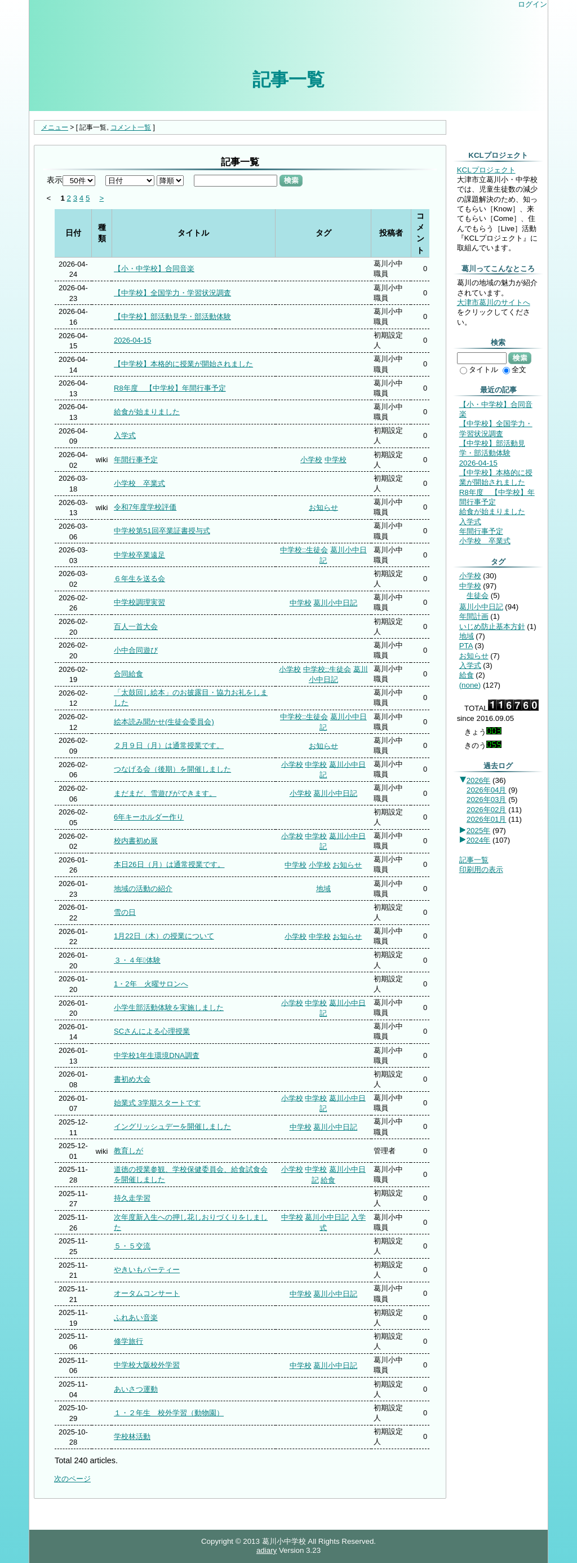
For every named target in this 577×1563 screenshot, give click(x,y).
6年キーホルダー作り (149, 817)
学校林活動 (132, 1436)
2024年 (479, 840)
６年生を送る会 (139, 578)
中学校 (336, 459)
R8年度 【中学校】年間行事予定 (170, 388)
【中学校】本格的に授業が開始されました (183, 364)
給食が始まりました (147, 412)
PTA (466, 645)
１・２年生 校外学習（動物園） (169, 1413)
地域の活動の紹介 (143, 888)
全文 (514, 369)
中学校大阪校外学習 (147, 1365)
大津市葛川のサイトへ (493, 302)
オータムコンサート (147, 1293)
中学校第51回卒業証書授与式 (162, 530)
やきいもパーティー (147, 1269)
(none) (470, 685)
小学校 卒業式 (139, 483)
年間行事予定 (136, 459)
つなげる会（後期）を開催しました (172, 769)
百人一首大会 (136, 626)
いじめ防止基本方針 (492, 626)
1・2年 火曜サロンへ (151, 984)
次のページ (72, 1478)
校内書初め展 (136, 840)
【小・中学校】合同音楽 (154, 268)
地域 (323, 888)
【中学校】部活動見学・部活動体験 (172, 316)
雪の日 (125, 912)
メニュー (54, 127)
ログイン (532, 4)
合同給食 (128, 674)
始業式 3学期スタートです (157, 1103)
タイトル (479, 369)
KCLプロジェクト (486, 170)
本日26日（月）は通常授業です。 (169, 864)
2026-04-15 (132, 340)
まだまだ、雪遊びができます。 (165, 793)
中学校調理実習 (139, 602)
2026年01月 (486, 819)
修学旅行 (128, 1341)
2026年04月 (486, 790)
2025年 (479, 830)
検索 (291, 180)
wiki (102, 459)
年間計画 (474, 616)
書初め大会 (132, 1079)
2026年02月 (486, 809)
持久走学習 (132, 1198)
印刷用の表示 (481, 869)
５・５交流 (132, 1246)
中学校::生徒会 (304, 550)
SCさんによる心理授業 (152, 1031)
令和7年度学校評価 (145, 507)
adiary (266, 1550)
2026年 (479, 780)
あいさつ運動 (136, 1389)
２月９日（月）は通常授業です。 (169, 745)
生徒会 (478, 595)
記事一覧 (288, 79)
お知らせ (323, 507)
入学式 (125, 435)
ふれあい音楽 (136, 1317)
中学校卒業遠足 (139, 555)
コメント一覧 (130, 127)
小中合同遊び (136, 650)
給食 (328, 1180)
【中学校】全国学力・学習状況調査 (172, 293)
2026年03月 (486, 799)
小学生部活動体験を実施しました (169, 1007)
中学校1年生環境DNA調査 (156, 1055)
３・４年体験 (137, 960)
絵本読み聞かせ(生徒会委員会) (164, 722)
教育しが (128, 1150)
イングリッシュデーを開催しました (172, 1126)
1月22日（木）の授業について (164, 936)
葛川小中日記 (335, 603)
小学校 (311, 459)
